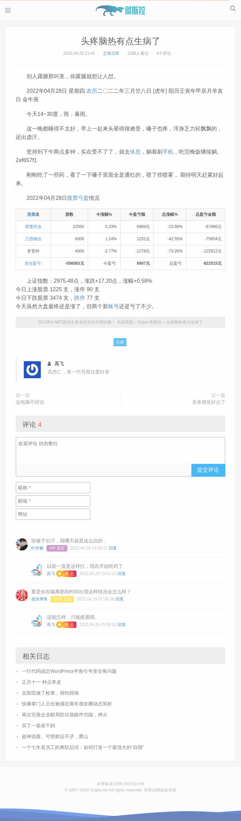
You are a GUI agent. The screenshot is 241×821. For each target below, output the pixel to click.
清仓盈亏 (32, 263)
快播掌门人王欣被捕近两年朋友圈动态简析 (67, 703)
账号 (113, 306)
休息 (135, 152)
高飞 (51, 573)
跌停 (79, 298)
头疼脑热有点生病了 (120, 41)
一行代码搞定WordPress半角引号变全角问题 (69, 671)
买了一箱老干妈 (38, 725)
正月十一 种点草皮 (41, 682)
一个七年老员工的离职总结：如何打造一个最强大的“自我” (83, 747)
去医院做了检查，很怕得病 (50, 693)
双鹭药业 (33, 226)
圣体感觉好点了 (208, 402)
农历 (91, 91)
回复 (113, 548)
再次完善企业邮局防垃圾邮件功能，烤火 (64, 714)
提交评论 (208, 470)
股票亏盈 (78, 198)
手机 (167, 152)
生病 (120, 342)
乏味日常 (111, 53)
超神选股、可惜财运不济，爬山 (55, 736)
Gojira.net (99, 790)
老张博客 (39, 599)
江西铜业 (33, 239)
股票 (31, 214)
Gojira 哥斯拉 (120, 10)
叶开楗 (37, 548)
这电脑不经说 (30, 402)
